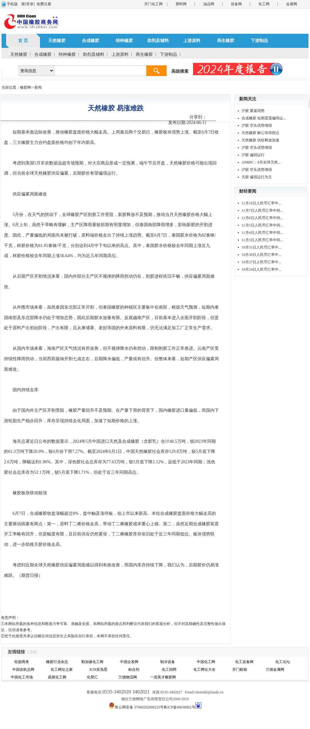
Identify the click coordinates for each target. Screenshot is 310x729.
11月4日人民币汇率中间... (262, 232)
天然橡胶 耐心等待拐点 (260, 133)
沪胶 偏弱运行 (253, 155)
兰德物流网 (127, 677)
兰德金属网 (275, 669)
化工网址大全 (204, 669)
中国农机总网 (23, 669)
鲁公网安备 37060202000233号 (139, 707)
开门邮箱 (239, 669)
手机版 (12, 4)
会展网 (291, 4)
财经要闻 (247, 191)
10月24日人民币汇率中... (261, 269)
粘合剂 (133, 669)
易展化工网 (57, 677)
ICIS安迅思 (99, 669)
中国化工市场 (22, 677)
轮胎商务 (21, 662)
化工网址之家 (62, 669)
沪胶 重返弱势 (253, 111)
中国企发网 (129, 662)
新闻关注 (247, 99)
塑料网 (181, 4)
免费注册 (44, 4)
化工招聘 (169, 669)
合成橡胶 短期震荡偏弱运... (264, 118)
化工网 (263, 4)
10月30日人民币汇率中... (261, 255)
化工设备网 (244, 662)
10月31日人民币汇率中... (261, 247)
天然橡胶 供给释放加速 (260, 140)
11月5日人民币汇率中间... (262, 225)
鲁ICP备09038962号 (179, 707)
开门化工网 (153, 4)
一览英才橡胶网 (163, 677)
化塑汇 (92, 677)
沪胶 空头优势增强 (257, 125)
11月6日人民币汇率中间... (262, 218)
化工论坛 (282, 662)
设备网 (236, 4)
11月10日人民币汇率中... (261, 203)
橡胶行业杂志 (57, 662)
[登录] (30, 4)
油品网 (208, 4)
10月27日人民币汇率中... (261, 262)
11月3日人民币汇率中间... (262, 240)
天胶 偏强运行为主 (257, 177)
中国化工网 (206, 662)
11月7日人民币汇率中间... (262, 210)
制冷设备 (167, 662)
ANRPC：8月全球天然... (261, 162)
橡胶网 (25, 87)
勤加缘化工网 (92, 662)
